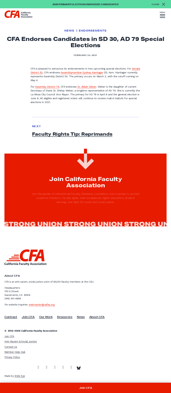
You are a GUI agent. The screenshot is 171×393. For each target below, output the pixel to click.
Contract (10, 317)
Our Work (46, 317)
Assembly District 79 (47, 86)
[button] (162, 15)
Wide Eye (19, 376)
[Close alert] (159, 4)
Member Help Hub (14, 352)
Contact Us (10, 346)
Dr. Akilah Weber (86, 86)
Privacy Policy (12, 357)
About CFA (97, 317)
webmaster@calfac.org (41, 304)
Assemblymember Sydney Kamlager (82, 72)
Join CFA (28, 317)
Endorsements (93, 30)
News (69, 30)
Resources (64, 317)
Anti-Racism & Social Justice (20, 341)
